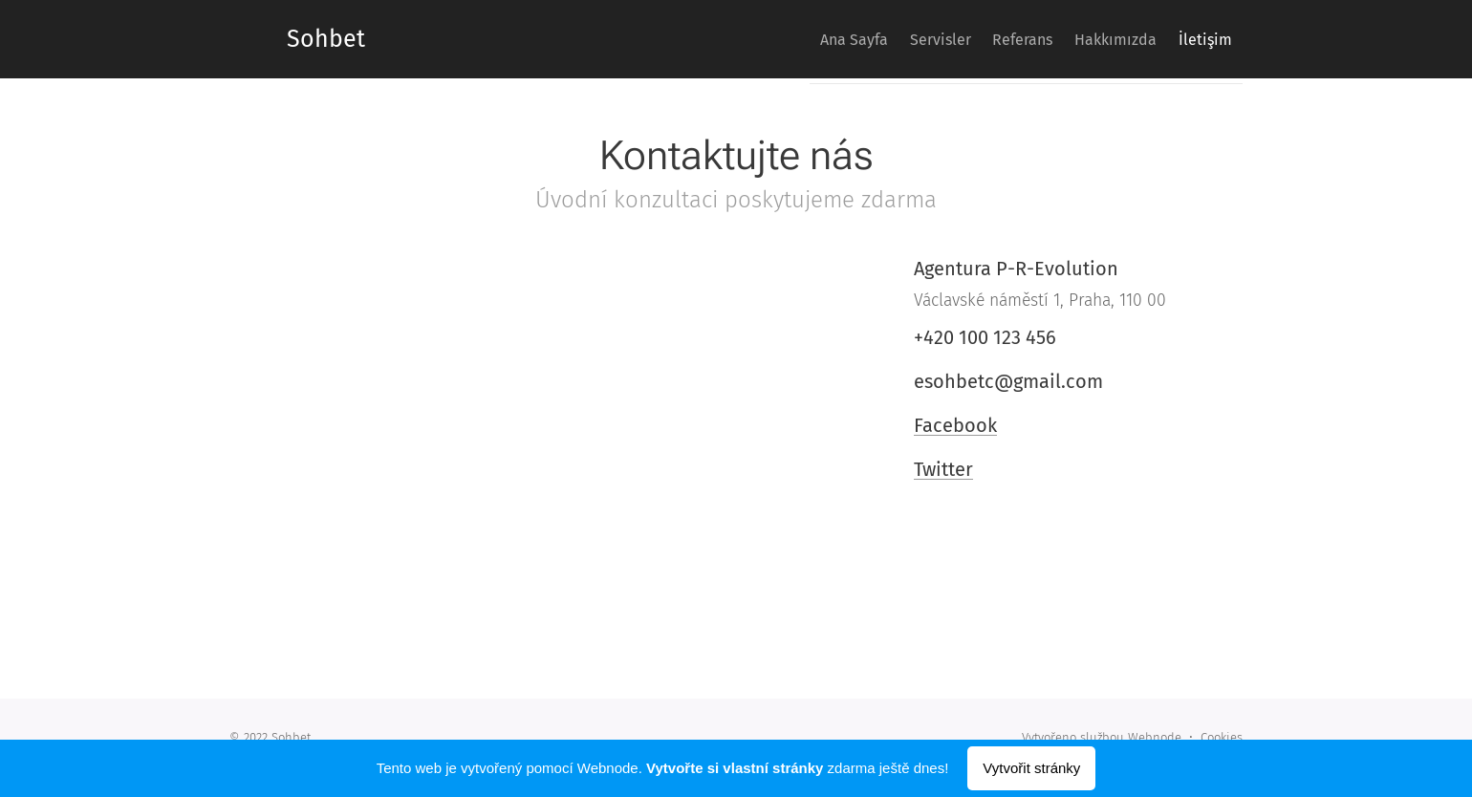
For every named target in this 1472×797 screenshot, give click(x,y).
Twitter (943, 469)
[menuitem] (797, 39)
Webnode (1154, 737)
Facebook (955, 425)
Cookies (1222, 737)
